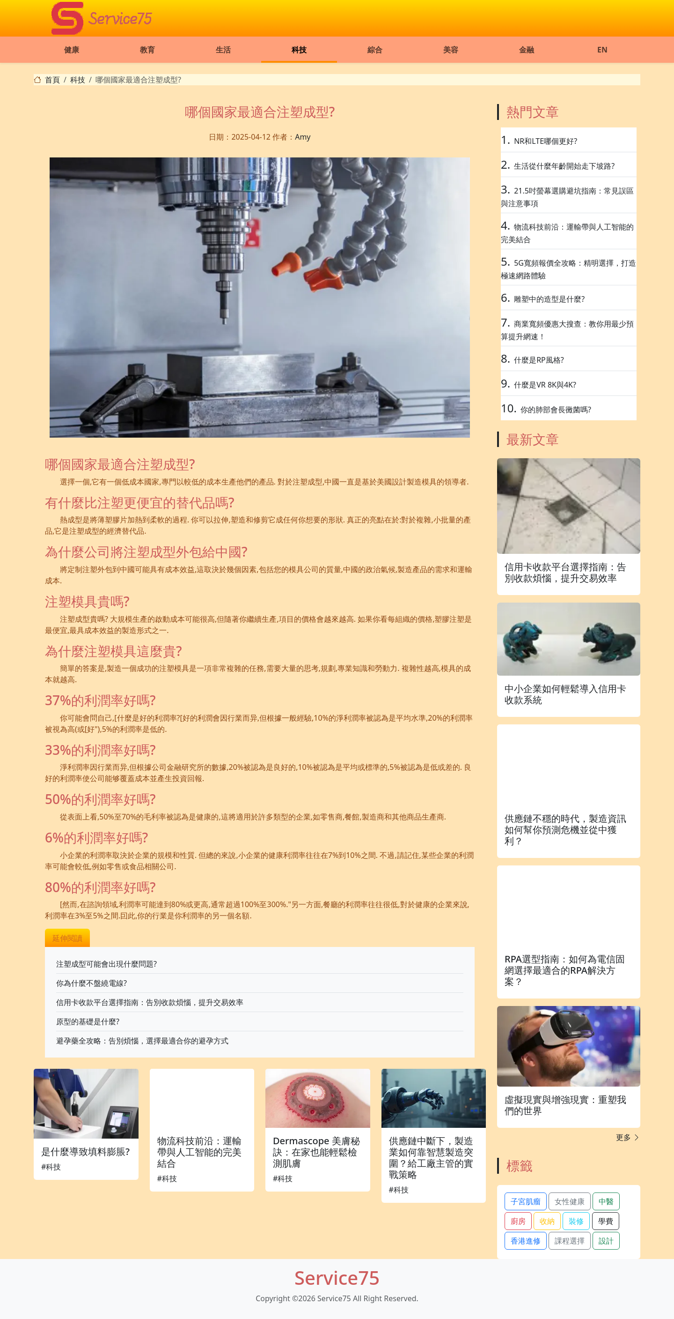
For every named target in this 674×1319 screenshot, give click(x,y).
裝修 (576, 1221)
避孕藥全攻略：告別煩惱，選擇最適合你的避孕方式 (142, 1041)
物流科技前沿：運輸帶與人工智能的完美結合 (199, 1152)
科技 (299, 50)
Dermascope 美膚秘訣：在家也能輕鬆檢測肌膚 (316, 1152)
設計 (606, 1241)
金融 (526, 50)
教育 (147, 50)
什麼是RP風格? (539, 360)
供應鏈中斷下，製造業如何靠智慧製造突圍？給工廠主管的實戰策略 (431, 1157)
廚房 (518, 1221)
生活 (223, 50)
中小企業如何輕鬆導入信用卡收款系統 (565, 694)
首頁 (52, 80)
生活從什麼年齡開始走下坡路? (564, 166)
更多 (628, 1137)
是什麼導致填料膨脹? (85, 1151)
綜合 (374, 50)
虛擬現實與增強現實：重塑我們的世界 (565, 1105)
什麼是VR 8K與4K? (545, 385)
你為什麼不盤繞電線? (91, 983)
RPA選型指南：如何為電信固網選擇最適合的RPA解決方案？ (565, 970)
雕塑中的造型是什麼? (549, 299)
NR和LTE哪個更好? (545, 141)
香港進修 (526, 1241)
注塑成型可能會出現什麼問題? (106, 964)
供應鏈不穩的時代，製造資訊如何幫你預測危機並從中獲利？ (565, 829)
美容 (450, 50)
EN (602, 50)
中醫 (606, 1201)
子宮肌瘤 (526, 1201)
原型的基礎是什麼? (87, 1021)
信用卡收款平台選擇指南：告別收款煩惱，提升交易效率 (149, 1002)
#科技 (51, 1167)
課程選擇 (570, 1241)
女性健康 (570, 1201)
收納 (547, 1221)
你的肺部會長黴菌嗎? (555, 409)
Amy (302, 137)
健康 (71, 50)
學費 (605, 1221)
